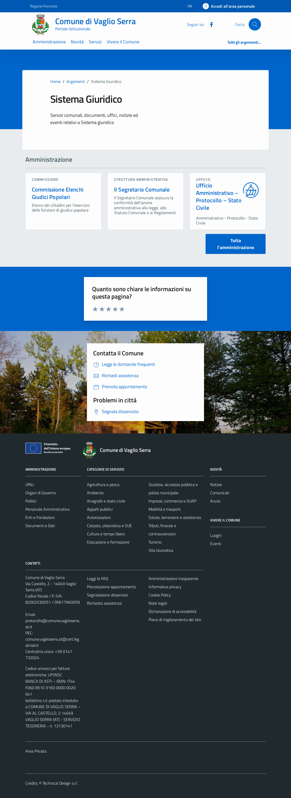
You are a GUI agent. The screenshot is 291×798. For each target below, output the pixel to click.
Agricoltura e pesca (103, 484)
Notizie (216, 484)
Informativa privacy (165, 587)
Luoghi (215, 535)
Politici (30, 501)
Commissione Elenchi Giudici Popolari (57, 193)
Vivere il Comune (123, 41)
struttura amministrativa (141, 179)
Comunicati (219, 493)
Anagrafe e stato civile (106, 501)
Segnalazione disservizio (107, 595)
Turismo (155, 542)
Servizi (95, 41)
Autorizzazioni (99, 517)
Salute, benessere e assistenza (175, 517)
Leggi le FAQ (97, 578)
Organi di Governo (40, 493)
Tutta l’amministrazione (235, 244)
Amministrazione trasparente (173, 578)
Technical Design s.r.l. (60, 783)
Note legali (158, 603)
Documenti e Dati (40, 525)
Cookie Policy (160, 595)
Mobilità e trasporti (165, 509)
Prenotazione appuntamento (111, 587)
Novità (77, 41)
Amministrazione (49, 41)
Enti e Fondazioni (40, 517)
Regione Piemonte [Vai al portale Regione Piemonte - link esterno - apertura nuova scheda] (43, 6)
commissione (45, 179)
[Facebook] (209, 24)
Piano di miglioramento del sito (175, 619)
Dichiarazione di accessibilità (172, 611)
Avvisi (215, 501)
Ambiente (95, 493)
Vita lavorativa (161, 550)
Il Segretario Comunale (142, 189)
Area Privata (35, 751)
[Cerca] (255, 24)
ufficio (203, 179)
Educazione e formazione (108, 542)
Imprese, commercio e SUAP (172, 501)
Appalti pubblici (100, 509)
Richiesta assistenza (104, 603)
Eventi (215, 543)
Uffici (29, 484)
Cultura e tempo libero (106, 534)
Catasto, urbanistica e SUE (109, 525)
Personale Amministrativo (47, 509)
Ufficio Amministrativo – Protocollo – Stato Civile (218, 196)
